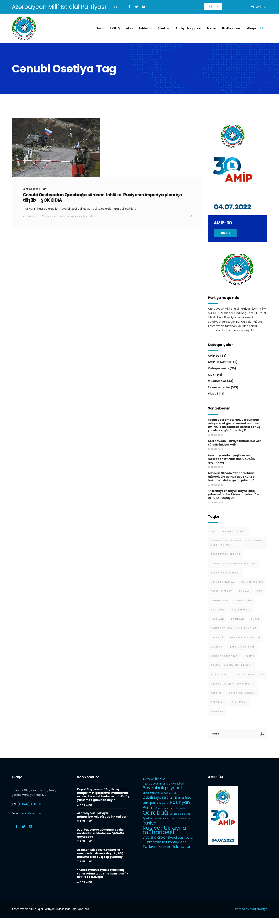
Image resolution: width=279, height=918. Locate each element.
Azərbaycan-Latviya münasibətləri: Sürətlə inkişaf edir (234, 442)
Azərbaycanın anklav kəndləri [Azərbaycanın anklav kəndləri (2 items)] (234, 563)
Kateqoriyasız (218, 368)
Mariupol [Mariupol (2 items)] (218, 610)
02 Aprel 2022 (30, 189)
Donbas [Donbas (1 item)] (244, 591)
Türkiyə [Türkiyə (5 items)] (216, 693)
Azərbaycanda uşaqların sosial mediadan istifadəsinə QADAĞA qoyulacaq (231, 458)
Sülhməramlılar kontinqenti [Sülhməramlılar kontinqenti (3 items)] (232, 684)
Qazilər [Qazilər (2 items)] (216, 647)
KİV (44, 189)
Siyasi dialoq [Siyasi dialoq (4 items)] (221, 674)
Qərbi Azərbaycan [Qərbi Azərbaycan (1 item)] (224, 656)
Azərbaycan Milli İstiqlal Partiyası (59, 7)
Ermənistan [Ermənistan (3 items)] (219, 600)
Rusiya (91, 216)
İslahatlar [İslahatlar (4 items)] (239, 702)
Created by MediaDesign (250, 909)
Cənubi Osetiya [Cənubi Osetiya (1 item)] (252, 582)
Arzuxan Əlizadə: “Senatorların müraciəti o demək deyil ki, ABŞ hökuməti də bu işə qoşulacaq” (231, 476)
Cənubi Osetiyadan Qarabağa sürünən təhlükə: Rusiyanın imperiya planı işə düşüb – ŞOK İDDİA (102, 197)
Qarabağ (77, 216)
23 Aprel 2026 (215, 435)
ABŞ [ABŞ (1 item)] (213, 531)
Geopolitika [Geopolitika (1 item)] (243, 600)
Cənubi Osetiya (58, 216)
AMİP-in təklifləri (220, 362)
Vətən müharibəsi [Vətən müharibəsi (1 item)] (242, 693)
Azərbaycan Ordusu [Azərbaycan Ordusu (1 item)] (225, 554)
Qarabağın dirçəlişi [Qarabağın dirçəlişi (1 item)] (245, 637)
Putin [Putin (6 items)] (255, 619)
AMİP (30, 216)
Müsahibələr (217, 381)
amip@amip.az (30, 813)
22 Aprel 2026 (215, 502)
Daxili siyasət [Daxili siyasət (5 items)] (221, 591)
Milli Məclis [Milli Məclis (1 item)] (241, 610)
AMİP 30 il (214, 356)
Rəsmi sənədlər (219, 387)
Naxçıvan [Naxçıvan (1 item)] (217, 619)
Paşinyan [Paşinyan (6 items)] (237, 619)
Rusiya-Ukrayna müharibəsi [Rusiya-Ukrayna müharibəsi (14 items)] (231, 665)
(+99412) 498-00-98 (31, 804)
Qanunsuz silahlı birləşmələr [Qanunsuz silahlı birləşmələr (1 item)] (234, 628)
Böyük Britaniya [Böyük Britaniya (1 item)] (222, 582)
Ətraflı (225, 233)
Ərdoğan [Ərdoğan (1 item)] (217, 711)
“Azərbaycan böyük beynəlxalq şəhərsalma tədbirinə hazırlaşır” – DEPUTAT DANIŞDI (233, 494)
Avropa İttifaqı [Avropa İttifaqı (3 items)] (234, 531)
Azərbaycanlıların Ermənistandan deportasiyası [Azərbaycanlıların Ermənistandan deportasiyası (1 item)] (237, 542)
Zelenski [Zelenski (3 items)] (217, 702)
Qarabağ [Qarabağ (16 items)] (217, 637)
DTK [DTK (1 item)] (259, 591)
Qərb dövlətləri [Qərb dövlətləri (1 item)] (241, 647)
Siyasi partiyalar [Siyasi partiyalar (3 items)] (251, 674)
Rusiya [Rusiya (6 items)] (249, 656)
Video (212, 394)
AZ (210, 6)
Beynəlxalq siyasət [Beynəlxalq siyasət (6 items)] (225, 573)
